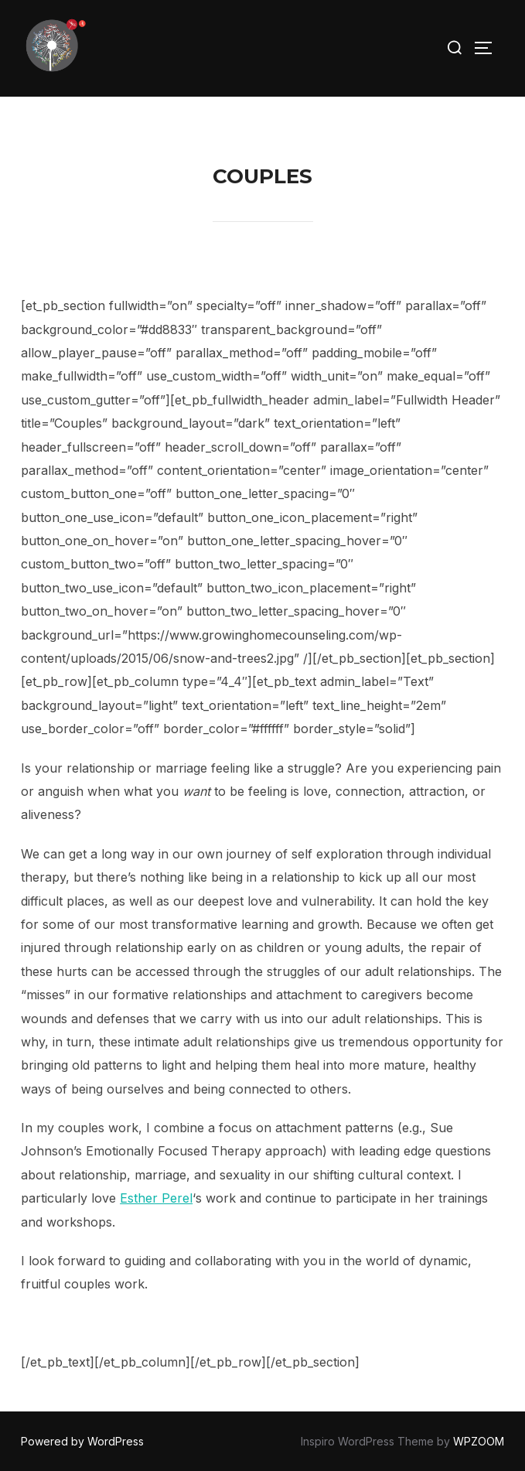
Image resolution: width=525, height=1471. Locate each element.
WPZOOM (478, 1441)
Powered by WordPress (82, 1441)
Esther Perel (156, 1198)
